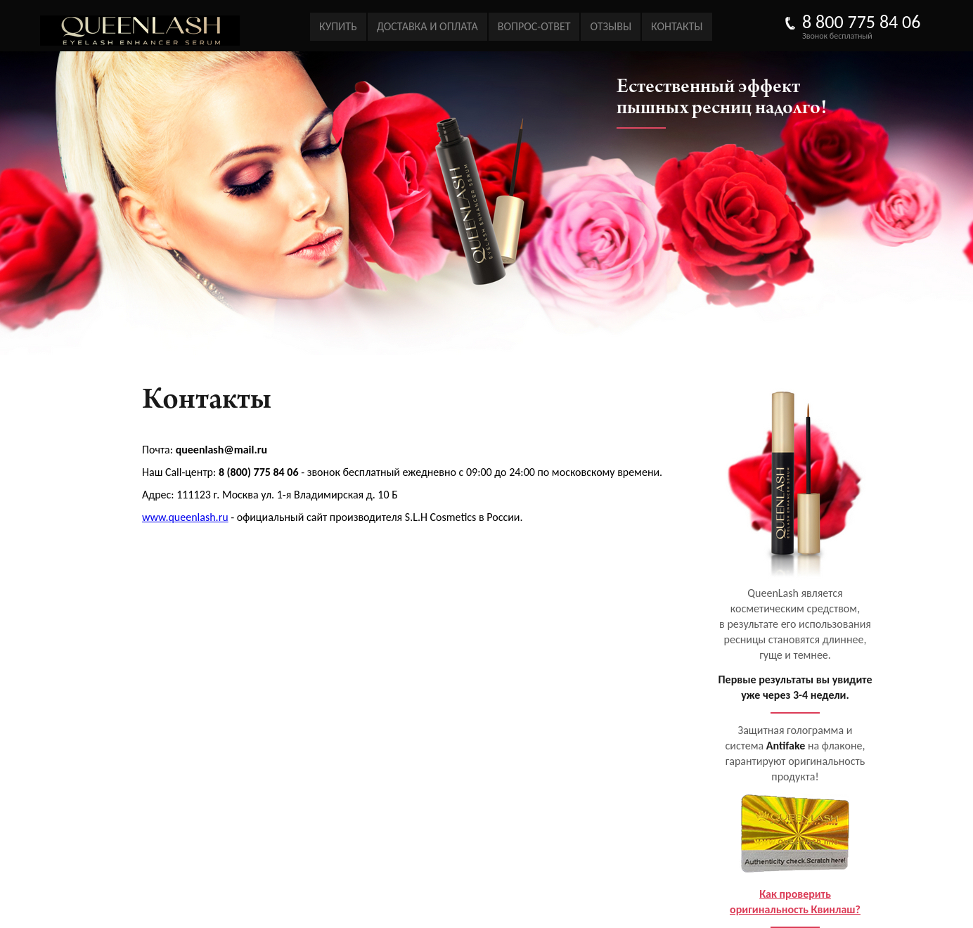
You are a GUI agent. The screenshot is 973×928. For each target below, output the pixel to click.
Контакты (676, 26)
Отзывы (610, 26)
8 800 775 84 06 (861, 22)
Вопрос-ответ (534, 26)
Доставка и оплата (427, 26)
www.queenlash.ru (185, 517)
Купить (338, 26)
